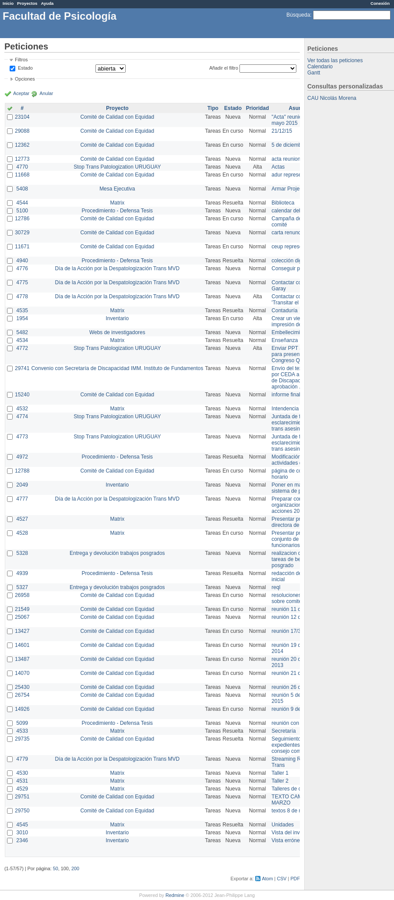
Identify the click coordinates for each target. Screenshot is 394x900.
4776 (22, 268)
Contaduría (284, 310)
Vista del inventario (293, 832)
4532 (22, 409)
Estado (25, 68)
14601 (22, 645)
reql (275, 587)
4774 (22, 416)
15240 (22, 395)
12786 (22, 218)
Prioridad (257, 108)
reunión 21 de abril (293, 673)
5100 (22, 211)
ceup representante (294, 247)
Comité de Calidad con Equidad (117, 117)
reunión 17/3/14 (289, 631)
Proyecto (117, 108)
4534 (22, 340)
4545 (22, 825)
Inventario (117, 318)
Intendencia (285, 409)
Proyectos (27, 3)
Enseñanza (284, 340)
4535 (22, 310)
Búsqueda (298, 15)
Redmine (174, 895)
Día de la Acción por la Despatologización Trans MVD (117, 268)
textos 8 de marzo (292, 811)
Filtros (21, 59)
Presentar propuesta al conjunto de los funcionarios (297, 539)
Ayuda (47, 3)
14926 (22, 709)
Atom (267, 878)
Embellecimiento (290, 332)
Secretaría (283, 731)
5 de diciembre (288, 145)
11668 (22, 175)
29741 (22, 368)
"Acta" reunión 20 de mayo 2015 (295, 120)
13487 (22, 659)
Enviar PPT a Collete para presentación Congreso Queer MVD (297, 354)
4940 (22, 261)
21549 (22, 609)
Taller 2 (279, 781)
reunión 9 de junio (292, 709)
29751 (22, 797)
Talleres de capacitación (299, 789)
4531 (22, 781)
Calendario (320, 67)
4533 (22, 731)
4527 (22, 519)
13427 (22, 631)
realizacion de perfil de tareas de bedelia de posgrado (297, 559)
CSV (281, 878)
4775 (22, 282)
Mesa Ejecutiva (117, 189)
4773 (22, 437)
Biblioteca (282, 203)
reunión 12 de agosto (296, 617)
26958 (22, 595)
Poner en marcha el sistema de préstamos (297, 488)
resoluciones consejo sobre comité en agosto (298, 598)
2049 (22, 485)
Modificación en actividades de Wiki (294, 460)
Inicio (8, 3)
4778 (22, 296)
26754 (22, 695)
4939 (22, 573)
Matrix (117, 203)
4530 (22, 773)
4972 (22, 457)
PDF (295, 878)
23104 (22, 117)
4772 (22, 348)
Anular (46, 93)
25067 (22, 617)
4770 (22, 167)
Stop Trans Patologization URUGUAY (117, 167)
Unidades (282, 825)
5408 (22, 189)
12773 (22, 159)
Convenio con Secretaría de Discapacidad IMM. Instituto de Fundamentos (117, 368)
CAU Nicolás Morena (331, 98)
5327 (22, 587)
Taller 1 (279, 773)
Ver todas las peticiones (335, 60)
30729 (22, 232)
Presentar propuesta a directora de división (297, 522)
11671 (22, 247)
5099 (22, 723)
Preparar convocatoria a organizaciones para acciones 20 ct (299, 505)
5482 (22, 332)
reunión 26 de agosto (296, 687)
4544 (22, 203)
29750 (22, 811)
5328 (22, 553)
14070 (22, 673)
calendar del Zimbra (294, 211)
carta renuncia (288, 232)
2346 (22, 840)
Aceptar (21, 93)
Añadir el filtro (223, 68)
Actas (278, 167)
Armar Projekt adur (293, 189)
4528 (22, 533)
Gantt (313, 73)
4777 (22, 499)
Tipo (213, 108)
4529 (22, 789)
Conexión (380, 3)
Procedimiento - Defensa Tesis (117, 211)
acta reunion (285, 159)
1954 (22, 318)
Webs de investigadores (117, 332)
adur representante (293, 175)
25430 (22, 687)
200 (75, 868)
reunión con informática (298, 723)
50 (55, 868)
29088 (22, 131)
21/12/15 (281, 131)
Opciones (25, 78)
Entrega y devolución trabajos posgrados (117, 553)
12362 (22, 145)
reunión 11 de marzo (295, 609)
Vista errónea (287, 840)
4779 (22, 759)
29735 (22, 739)
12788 (22, 471)
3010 (22, 832)
